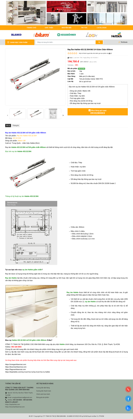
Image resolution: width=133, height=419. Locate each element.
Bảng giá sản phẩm (42, 397)
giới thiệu (49, 28)
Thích (70, 57)
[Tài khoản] (122, 42)
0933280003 (97, 113)
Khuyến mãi (66, 28)
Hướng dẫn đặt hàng (43, 388)
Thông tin (16, 125)
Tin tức (84, 28)
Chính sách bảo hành (43, 394)
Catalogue (102, 28)
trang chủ (31, 28)
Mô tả (8, 125)
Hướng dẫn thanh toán (43, 391)
